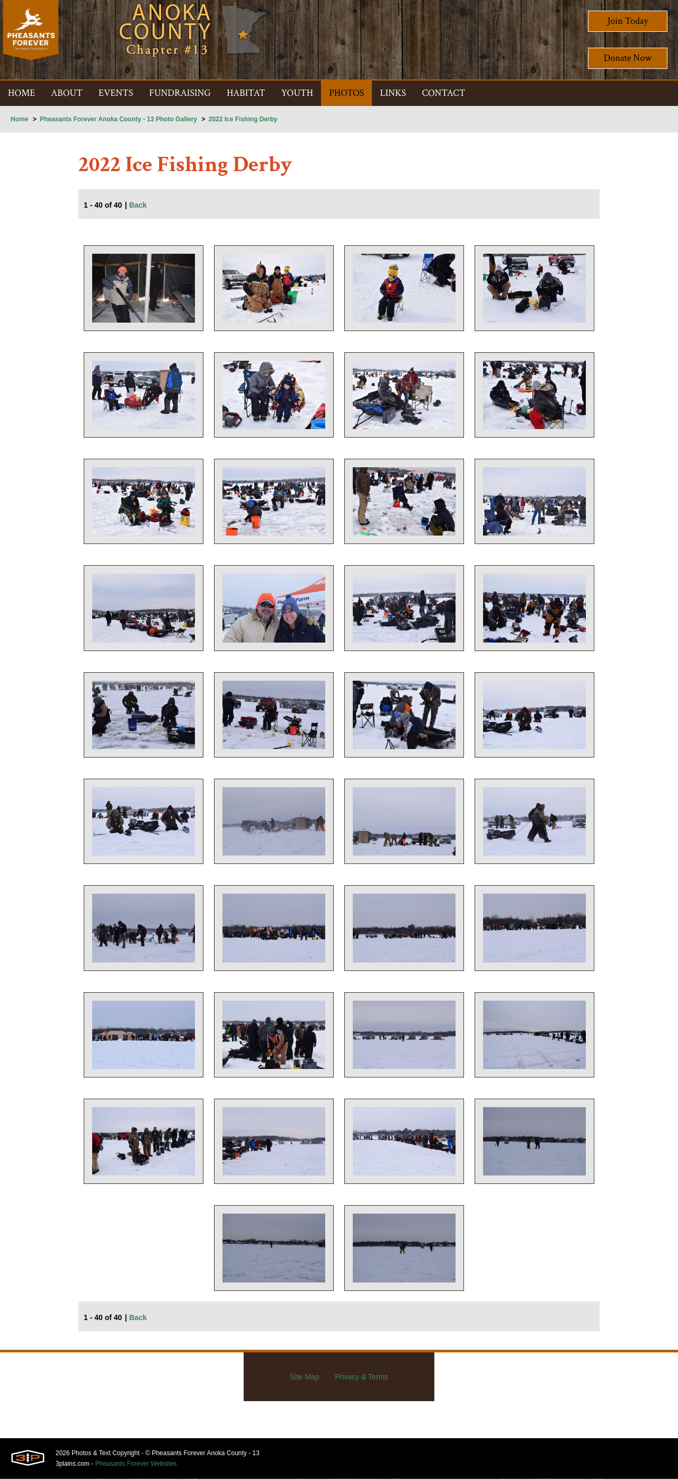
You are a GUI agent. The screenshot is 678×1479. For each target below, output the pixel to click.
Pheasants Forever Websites (136, 1464)
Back (138, 205)
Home (19, 119)
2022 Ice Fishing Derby (243, 119)
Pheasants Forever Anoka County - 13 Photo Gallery (118, 119)
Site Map (304, 1377)
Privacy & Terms (361, 1377)
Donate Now (628, 58)
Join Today (628, 21)
